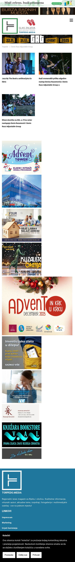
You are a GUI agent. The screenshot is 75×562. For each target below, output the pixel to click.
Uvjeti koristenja (10, 528)
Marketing (7, 523)
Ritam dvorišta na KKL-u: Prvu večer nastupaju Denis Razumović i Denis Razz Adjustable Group (17, 123)
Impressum (7, 517)
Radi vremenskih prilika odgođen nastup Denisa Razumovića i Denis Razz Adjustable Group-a (53, 81)
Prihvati (36, 555)
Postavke (9, 555)
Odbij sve (23, 555)
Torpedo (5, 47)
